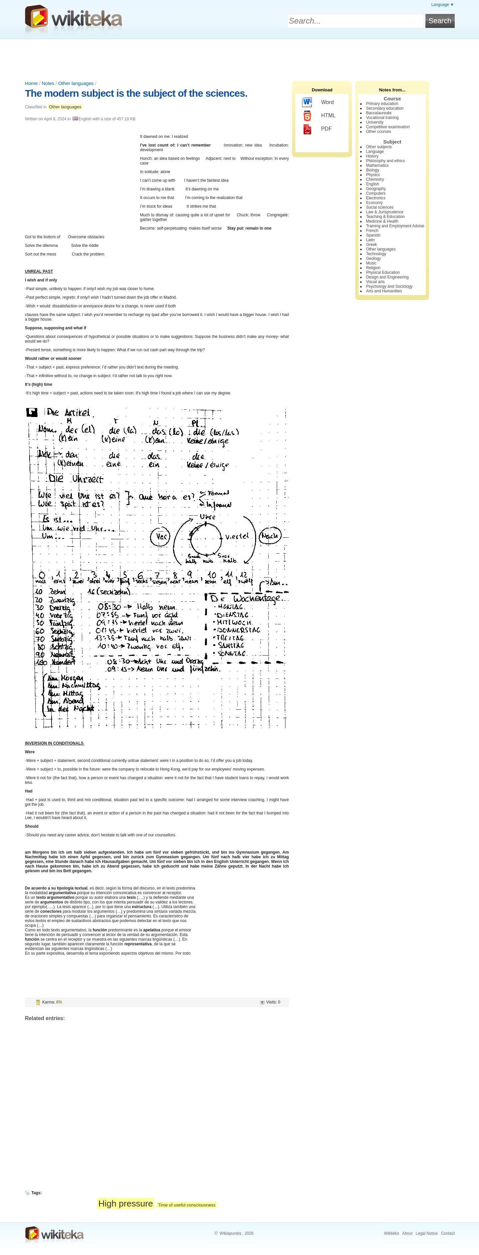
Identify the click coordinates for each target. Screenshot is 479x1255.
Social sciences (380, 207)
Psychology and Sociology (389, 286)
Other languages (75, 83)
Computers (376, 193)
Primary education (382, 103)
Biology (372, 170)
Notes (48, 83)
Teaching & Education (385, 216)
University (375, 122)
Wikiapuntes (230, 1233)
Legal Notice (427, 1233)
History (372, 156)
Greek (371, 244)
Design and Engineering (387, 277)
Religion (373, 267)
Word (318, 102)
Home (31, 83)
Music (371, 263)
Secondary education (384, 108)
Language (375, 151)
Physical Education (382, 272)
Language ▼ (442, 4)
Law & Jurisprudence (384, 212)
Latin (370, 240)
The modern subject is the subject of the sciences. (136, 93)
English (372, 184)
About (407, 1233)
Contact (448, 1233)
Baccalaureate (379, 113)
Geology (373, 258)
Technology (376, 254)
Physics (373, 174)
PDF (317, 129)
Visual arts (375, 281)
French (372, 230)
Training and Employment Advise (395, 226)
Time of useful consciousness (187, 1205)
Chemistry (375, 179)
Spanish (373, 235)
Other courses (378, 131)
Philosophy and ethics (385, 160)
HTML (319, 116)
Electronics (376, 198)
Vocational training (382, 117)
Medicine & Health (382, 221)
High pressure (125, 1203)
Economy (374, 202)
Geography (376, 188)
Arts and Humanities (384, 291)
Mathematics (377, 165)
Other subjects (379, 147)
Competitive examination (387, 127)
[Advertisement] (239, 57)
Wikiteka (391, 1233)
